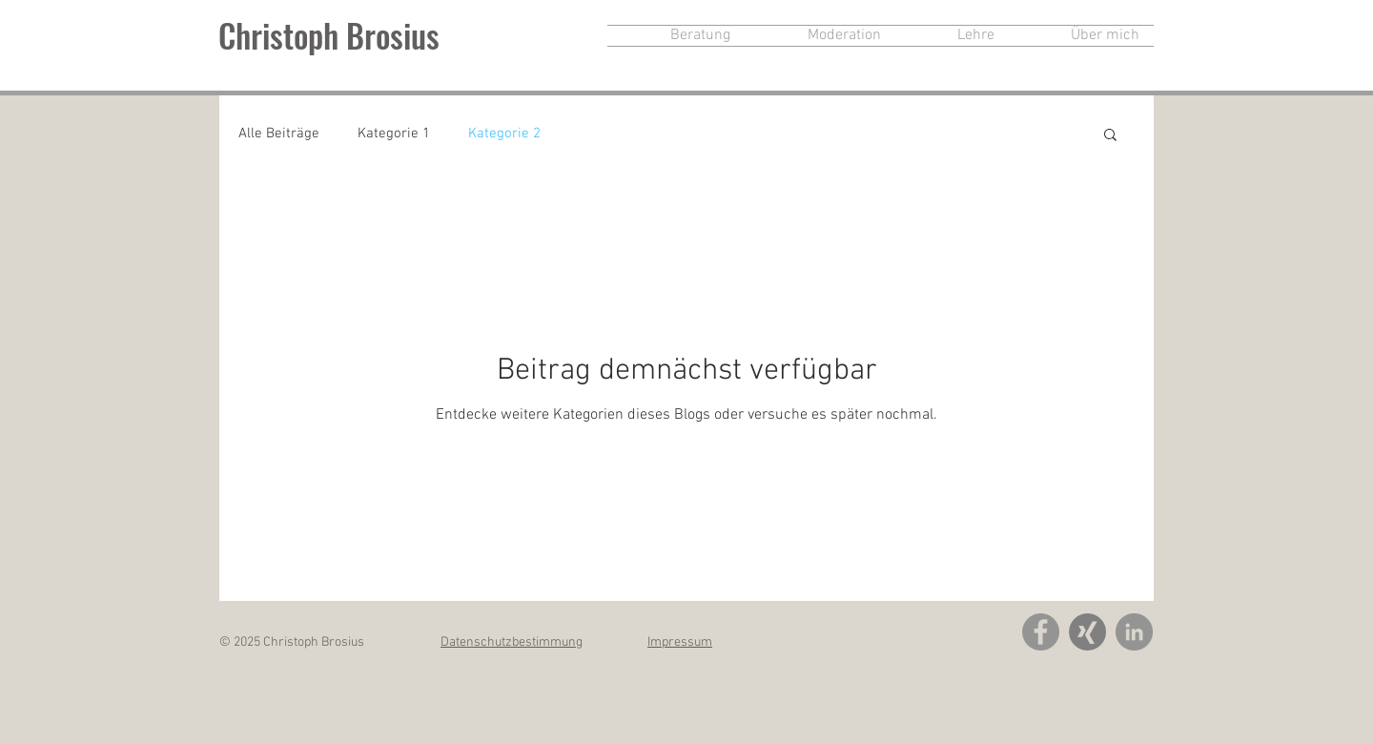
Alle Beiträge (278, 133)
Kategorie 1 (394, 133)
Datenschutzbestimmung (512, 642)
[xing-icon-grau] (1087, 632)
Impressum (679, 642)
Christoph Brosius (329, 34)
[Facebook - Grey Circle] (1040, 632)
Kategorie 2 (504, 133)
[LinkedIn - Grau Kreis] (1134, 632)
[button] (1110, 136)
